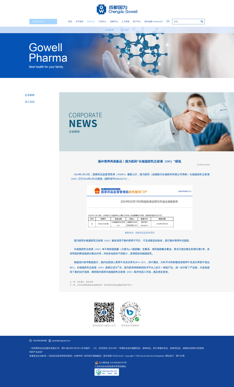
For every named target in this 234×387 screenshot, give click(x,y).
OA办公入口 (43, 22)
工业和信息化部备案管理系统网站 (110, 366)
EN (168, 21)
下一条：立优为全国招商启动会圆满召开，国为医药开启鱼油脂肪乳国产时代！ (101, 285)
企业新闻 (109, 30)
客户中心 (137, 21)
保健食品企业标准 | (38, 356)
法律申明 (78, 356)
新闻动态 (91, 21)
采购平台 (114, 21)
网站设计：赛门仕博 (174, 356)
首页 (70, 21)
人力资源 (125, 21)
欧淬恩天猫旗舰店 (92, 356)
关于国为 (79, 21)
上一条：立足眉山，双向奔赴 (81, 282)
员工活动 (124, 30)
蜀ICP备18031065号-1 (71, 348)
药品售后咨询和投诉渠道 (61, 356)
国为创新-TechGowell (153, 21)
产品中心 (102, 21)
